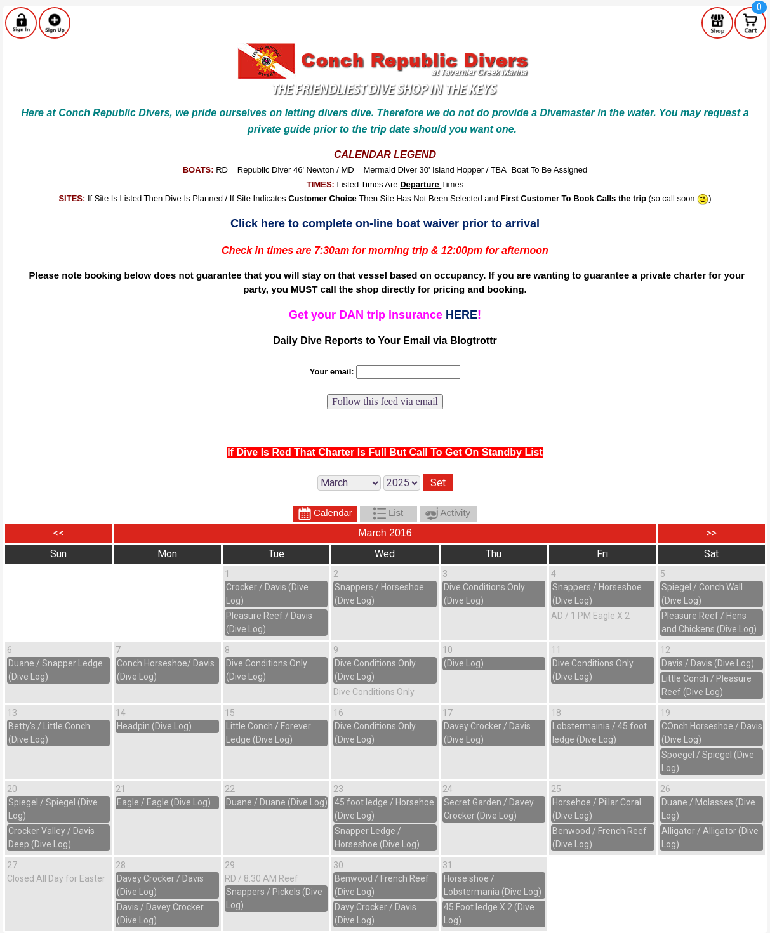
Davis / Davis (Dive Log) (707, 663)
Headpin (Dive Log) (154, 726)
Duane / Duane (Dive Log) (277, 802)
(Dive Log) (464, 663)
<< (58, 533)
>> (712, 533)
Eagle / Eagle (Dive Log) (164, 802)
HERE (461, 314)
